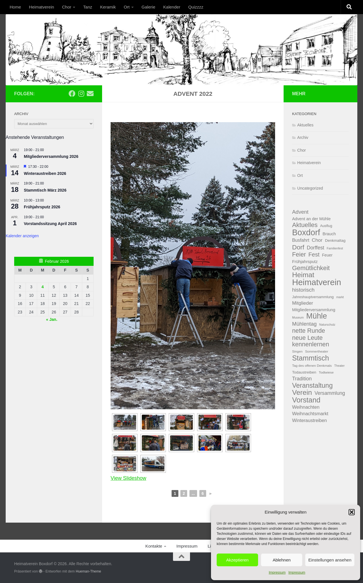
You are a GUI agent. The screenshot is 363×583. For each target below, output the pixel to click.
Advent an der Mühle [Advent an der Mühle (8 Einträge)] (311, 219)
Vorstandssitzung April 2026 (50, 223)
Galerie (148, 7)
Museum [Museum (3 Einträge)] (298, 317)
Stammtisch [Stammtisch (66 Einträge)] (310, 358)
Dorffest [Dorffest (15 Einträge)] (315, 248)
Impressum (277, 572)
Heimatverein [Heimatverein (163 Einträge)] (316, 282)
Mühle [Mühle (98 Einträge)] (316, 316)
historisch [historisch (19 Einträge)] (303, 290)
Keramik (108, 7)
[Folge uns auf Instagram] (81, 93)
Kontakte (153, 546)
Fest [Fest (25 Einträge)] (314, 254)
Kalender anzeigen (22, 236)
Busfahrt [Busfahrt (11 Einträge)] (300, 240)
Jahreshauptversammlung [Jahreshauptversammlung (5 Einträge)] (313, 297)
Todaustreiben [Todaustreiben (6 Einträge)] (304, 372)
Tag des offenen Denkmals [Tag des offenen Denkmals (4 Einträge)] (312, 366)
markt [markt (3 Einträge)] (340, 297)
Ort (127, 7)
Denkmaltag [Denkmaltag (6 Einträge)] (335, 240)
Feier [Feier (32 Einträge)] (299, 254)
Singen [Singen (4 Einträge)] (297, 351)
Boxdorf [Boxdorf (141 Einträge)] (306, 232)
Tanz (87, 7)
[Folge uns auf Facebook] (72, 93)
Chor (66, 7)
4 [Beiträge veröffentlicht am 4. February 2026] (42, 287)
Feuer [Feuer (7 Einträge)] (327, 255)
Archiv (302, 137)
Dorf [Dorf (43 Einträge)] (298, 247)
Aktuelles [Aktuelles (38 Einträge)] (305, 225)
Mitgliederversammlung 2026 (51, 156)
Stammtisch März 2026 (45, 190)
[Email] (90, 93)
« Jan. (51, 319)
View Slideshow (128, 478)
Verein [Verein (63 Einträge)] (302, 392)
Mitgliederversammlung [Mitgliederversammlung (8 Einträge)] (313, 310)
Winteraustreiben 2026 (45, 173)
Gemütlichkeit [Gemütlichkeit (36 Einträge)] (311, 268)
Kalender (171, 7)
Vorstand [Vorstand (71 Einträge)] (306, 400)
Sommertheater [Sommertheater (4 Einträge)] (316, 351)
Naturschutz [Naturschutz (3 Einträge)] (327, 324)
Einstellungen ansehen (329, 559)
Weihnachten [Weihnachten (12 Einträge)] (305, 407)
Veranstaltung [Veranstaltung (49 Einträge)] (312, 385)
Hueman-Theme (88, 571)
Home (15, 7)
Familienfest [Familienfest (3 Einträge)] (335, 248)
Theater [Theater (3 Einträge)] (339, 365)
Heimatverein (41, 7)
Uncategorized (310, 188)
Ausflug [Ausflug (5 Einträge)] (326, 226)
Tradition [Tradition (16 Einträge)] (302, 378)
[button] (351, 512)
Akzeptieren (237, 559)
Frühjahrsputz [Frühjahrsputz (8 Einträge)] (305, 261)
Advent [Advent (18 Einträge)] (300, 212)
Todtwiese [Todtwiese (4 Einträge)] (326, 372)
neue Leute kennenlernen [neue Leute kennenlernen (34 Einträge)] (310, 341)
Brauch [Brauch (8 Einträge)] (329, 234)
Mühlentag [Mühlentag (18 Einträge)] (304, 324)
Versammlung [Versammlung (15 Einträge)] (330, 393)
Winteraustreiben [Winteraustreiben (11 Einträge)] (309, 420)
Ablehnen (281, 559)
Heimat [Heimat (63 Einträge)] (303, 275)
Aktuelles (305, 125)
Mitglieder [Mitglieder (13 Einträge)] (302, 303)
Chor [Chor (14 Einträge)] (317, 240)
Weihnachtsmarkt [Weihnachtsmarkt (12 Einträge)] (310, 413)
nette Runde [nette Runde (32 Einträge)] (308, 331)
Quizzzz (195, 7)
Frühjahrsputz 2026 (42, 207)
